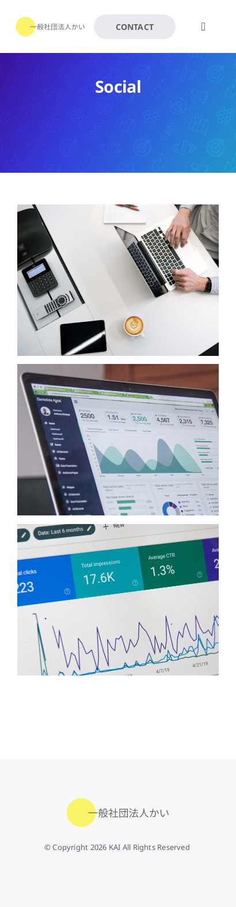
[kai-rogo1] (50, 20)
